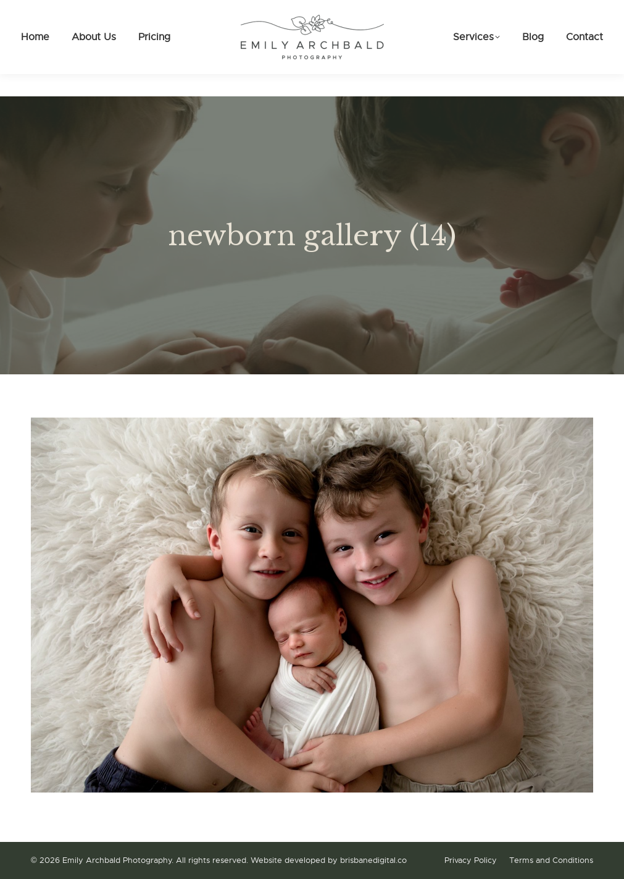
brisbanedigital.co (373, 860)
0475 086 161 (64, 11)
